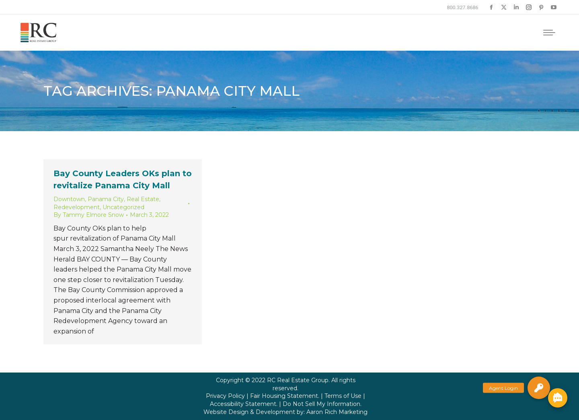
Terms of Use (342, 395)
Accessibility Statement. (243, 404)
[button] (539, 388)
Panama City (106, 199)
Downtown (69, 199)
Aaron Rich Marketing (337, 412)
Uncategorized (123, 207)
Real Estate (143, 199)
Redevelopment (76, 207)
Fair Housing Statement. (284, 395)
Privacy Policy (225, 395)
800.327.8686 (462, 7)
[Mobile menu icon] (549, 32)
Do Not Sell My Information (321, 404)
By (88, 214)
